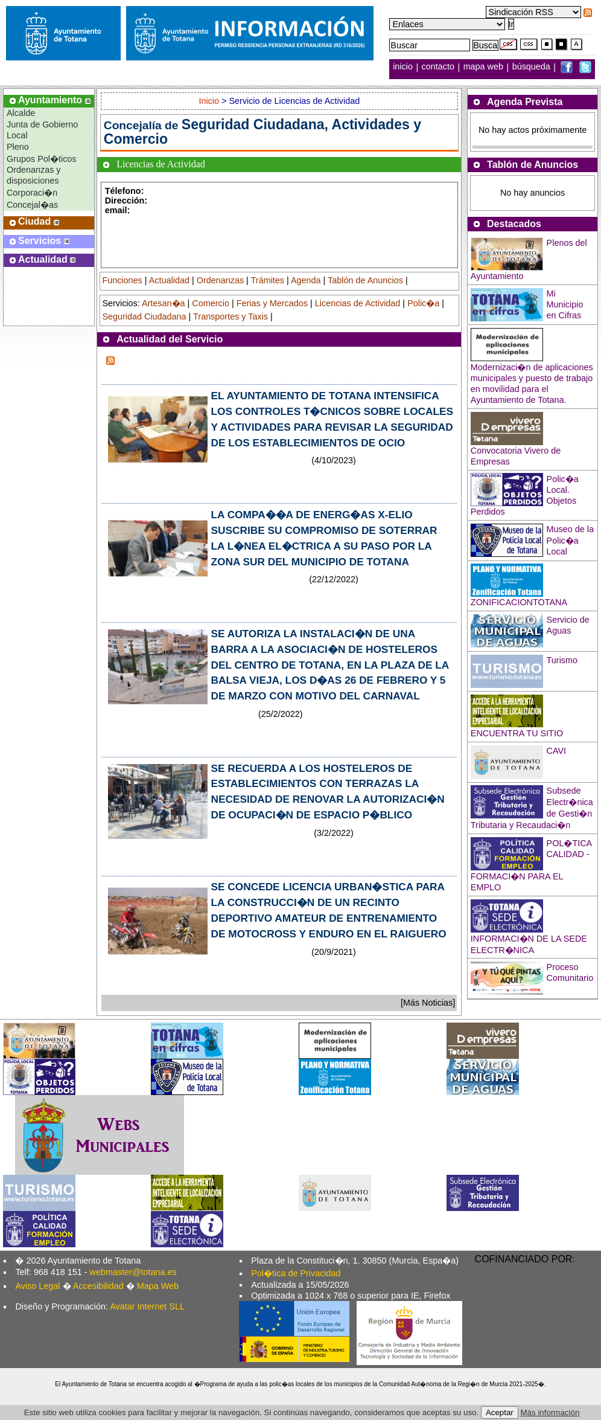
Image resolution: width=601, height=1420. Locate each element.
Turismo (562, 660)
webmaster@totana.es (133, 1272)
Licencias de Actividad (358, 303)
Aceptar (500, 1412)
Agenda (306, 280)
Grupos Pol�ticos (42, 159)
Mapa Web (158, 1286)
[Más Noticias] (428, 1002)
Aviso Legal (37, 1286)
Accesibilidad (98, 1286)
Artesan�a (163, 303)
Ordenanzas (220, 280)
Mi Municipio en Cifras (565, 304)
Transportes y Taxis (230, 316)
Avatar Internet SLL (147, 1306)
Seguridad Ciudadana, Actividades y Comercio (262, 132)
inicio (404, 67)
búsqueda (532, 67)
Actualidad (169, 280)
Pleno (18, 147)
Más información (550, 1412)
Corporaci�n (32, 193)
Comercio (210, 303)
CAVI (557, 751)
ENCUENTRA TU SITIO (517, 733)
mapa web (484, 67)
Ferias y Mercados (272, 303)
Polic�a (423, 303)
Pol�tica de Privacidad (295, 1273)
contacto (438, 67)
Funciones (122, 280)
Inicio (210, 101)
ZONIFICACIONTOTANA (519, 602)
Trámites (267, 280)
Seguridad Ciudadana (144, 316)
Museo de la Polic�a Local (570, 540)
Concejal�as (32, 205)
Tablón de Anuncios (365, 280)
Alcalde (21, 113)
